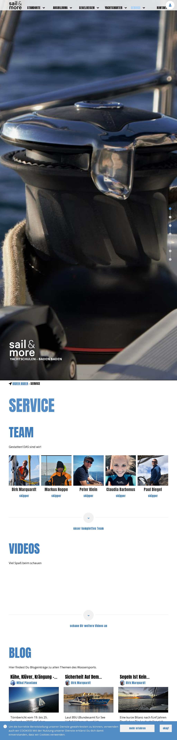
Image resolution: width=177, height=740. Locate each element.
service (136, 8)
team (21, 432)
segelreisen (87, 8)
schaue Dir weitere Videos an (88, 626)
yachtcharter (113, 8)
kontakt (162, 8)
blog (20, 653)
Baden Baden (20, 383)
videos (24, 549)
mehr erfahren (137, 728)
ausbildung (60, 8)
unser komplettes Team (88, 528)
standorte (33, 8)
